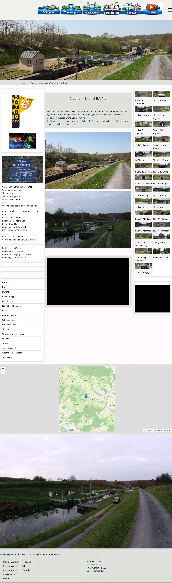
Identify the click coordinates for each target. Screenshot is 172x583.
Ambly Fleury (159, 242)
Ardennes (118, 114)
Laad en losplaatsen (11, 305)
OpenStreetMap (158, 430)
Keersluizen (7, 301)
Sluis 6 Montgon (142, 195)
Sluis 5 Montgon (160, 183)
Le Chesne (19, 217)
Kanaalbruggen (9, 296)
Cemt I (18, 199)
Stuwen (5, 338)
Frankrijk (22, 227)
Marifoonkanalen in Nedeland (17, 562)
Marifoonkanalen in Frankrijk (16, 570)
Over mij (7, 578)
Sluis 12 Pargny (142, 272)
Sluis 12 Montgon (143, 230)
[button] (86, 396)
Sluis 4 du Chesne (143, 183)
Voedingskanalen (10, 348)
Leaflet (147, 430)
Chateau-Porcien (160, 257)
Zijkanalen (7, 357)
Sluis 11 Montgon (161, 219)
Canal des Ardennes (109, 111)
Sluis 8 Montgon (142, 207)
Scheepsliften (8, 320)
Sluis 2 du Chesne (27, 239)
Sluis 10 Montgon (143, 219)
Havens (5, 291)
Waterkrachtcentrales (12, 352)
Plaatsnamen (9, 574)
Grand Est (70, 118)
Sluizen (5, 329)
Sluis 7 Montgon (160, 195)
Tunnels (6, 343)
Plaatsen (6, 310)
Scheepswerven (9, 324)
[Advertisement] (87, 281)
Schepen (91, 561)
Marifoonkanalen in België (15, 566)
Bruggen (6, 287)
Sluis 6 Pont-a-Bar (143, 115)
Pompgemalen (9, 315)
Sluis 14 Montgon (161, 230)
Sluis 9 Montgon (160, 207)
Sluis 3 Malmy (141, 145)
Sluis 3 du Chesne (161, 171)
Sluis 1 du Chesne (161, 160)
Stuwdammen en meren (13, 334)
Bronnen (6, 282)
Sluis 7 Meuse (159, 100)
